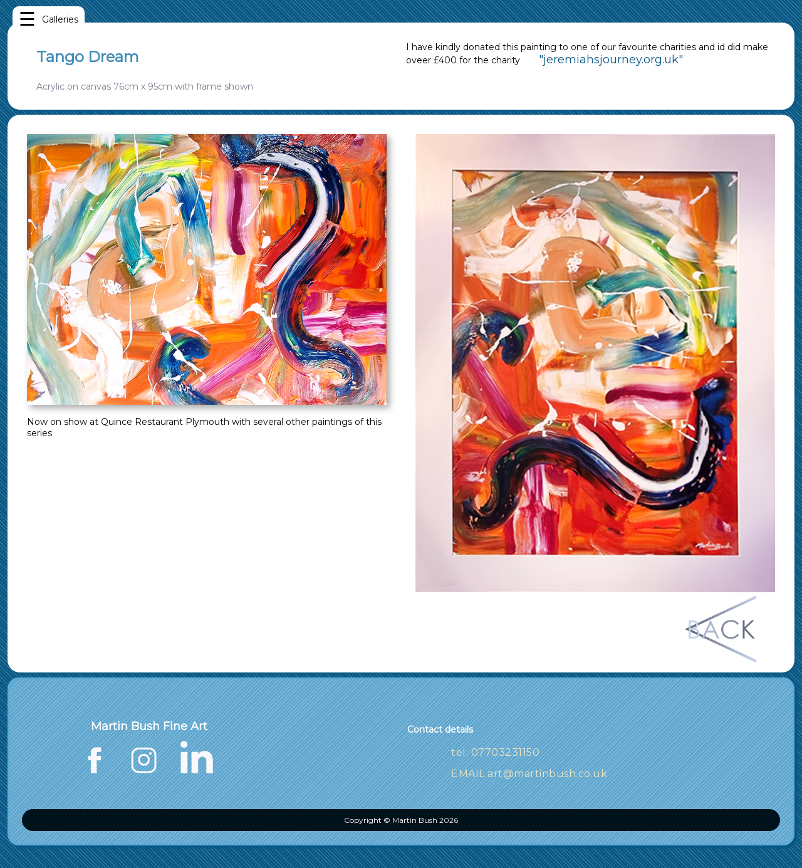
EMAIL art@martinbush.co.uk (529, 774)
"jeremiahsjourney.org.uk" (611, 59)
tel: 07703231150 (495, 752)
